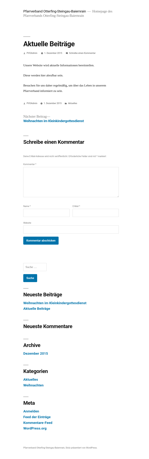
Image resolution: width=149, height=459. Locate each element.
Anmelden (31, 411)
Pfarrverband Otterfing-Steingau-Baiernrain (54, 11)
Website (27, 223)
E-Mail (76, 206)
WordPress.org (35, 428)
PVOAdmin (32, 53)
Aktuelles (72, 103)
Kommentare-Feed (37, 423)
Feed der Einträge (37, 417)
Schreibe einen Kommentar (82, 53)
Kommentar (29, 164)
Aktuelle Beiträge (36, 309)
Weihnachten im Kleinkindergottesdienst (54, 303)
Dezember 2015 (35, 353)
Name (27, 206)
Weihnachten (33, 385)
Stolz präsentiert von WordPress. (81, 447)
